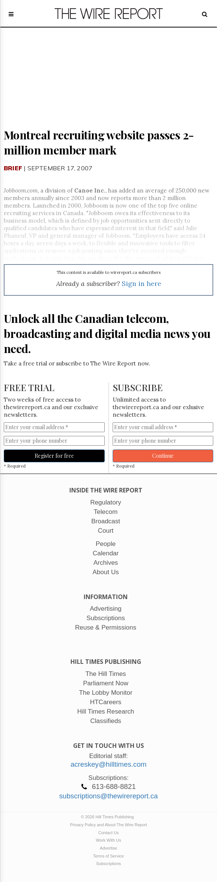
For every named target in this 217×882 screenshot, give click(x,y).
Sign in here (141, 283)
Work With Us (108, 840)
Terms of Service (108, 856)
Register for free (54, 455)
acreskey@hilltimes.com (108, 764)
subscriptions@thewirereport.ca (108, 796)
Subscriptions (108, 863)
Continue (163, 455)
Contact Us (108, 832)
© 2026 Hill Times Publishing (108, 817)
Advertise (108, 848)
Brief (13, 168)
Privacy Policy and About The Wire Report (108, 824)
